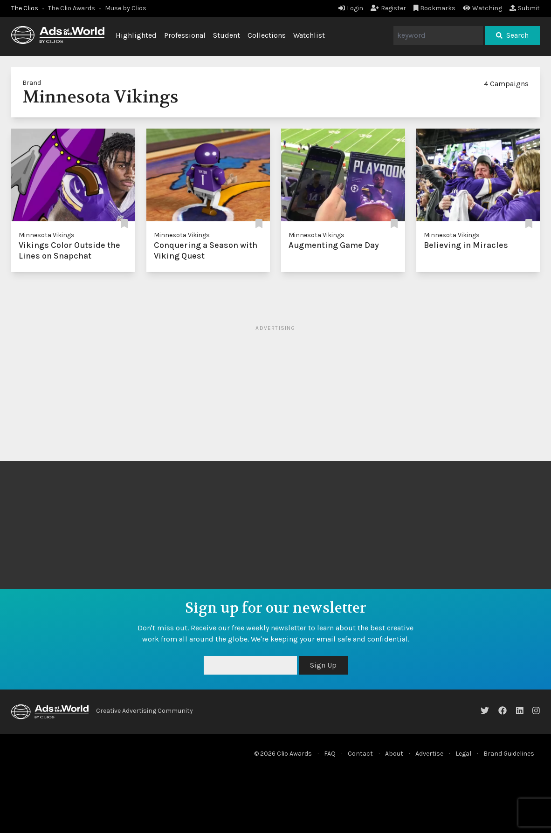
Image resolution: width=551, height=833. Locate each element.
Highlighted (136, 35)
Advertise (429, 754)
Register (388, 8)
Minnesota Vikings (47, 235)
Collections (267, 35)
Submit (525, 8)
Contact (360, 754)
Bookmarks (434, 8)
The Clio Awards (71, 8)
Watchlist (309, 35)
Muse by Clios (125, 8)
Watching (482, 8)
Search (512, 35)
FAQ (330, 754)
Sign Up (323, 665)
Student (226, 35)
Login (350, 8)
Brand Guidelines (508, 754)
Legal (463, 754)
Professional (185, 35)
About (394, 754)
